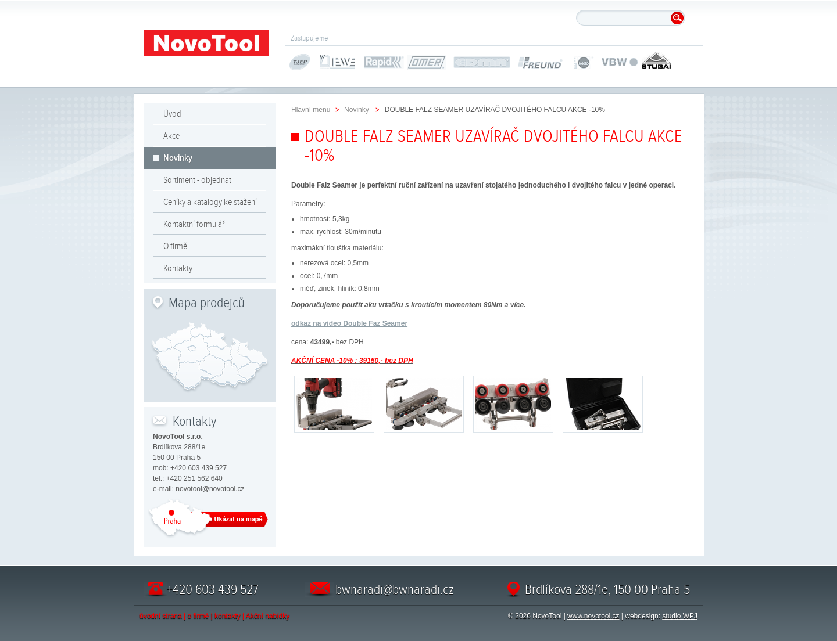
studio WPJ (680, 616)
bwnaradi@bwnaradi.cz (394, 589)
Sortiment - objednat (197, 180)
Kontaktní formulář (193, 224)
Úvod (172, 114)
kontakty (227, 616)
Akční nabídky (267, 616)
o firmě (198, 616)
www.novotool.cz (593, 616)
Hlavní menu (310, 110)
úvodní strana (161, 616)
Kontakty (177, 268)
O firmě (175, 246)
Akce (171, 136)
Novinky (177, 158)
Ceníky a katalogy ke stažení (210, 202)
